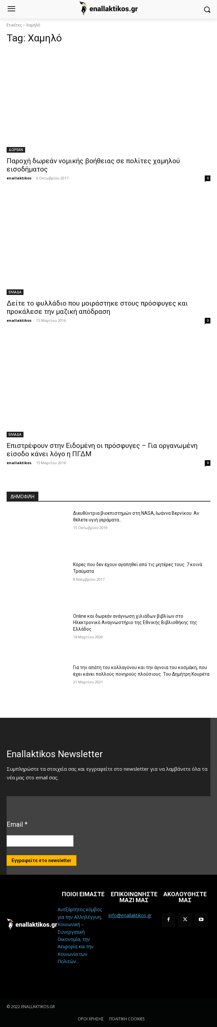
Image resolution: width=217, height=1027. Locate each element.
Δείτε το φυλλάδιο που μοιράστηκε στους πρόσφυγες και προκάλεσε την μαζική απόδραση (97, 307)
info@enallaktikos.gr (130, 915)
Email (17, 824)
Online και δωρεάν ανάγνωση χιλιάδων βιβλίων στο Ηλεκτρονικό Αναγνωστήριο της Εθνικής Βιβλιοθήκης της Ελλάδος (135, 622)
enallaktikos (19, 177)
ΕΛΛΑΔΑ (15, 292)
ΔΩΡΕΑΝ (16, 149)
